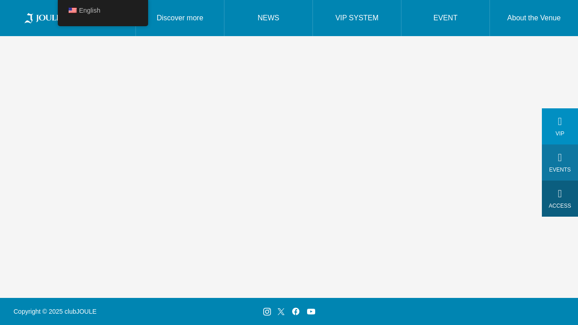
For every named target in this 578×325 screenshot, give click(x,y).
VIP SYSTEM (357, 18)
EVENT (445, 18)
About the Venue (533, 18)
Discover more (180, 18)
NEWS (269, 18)
